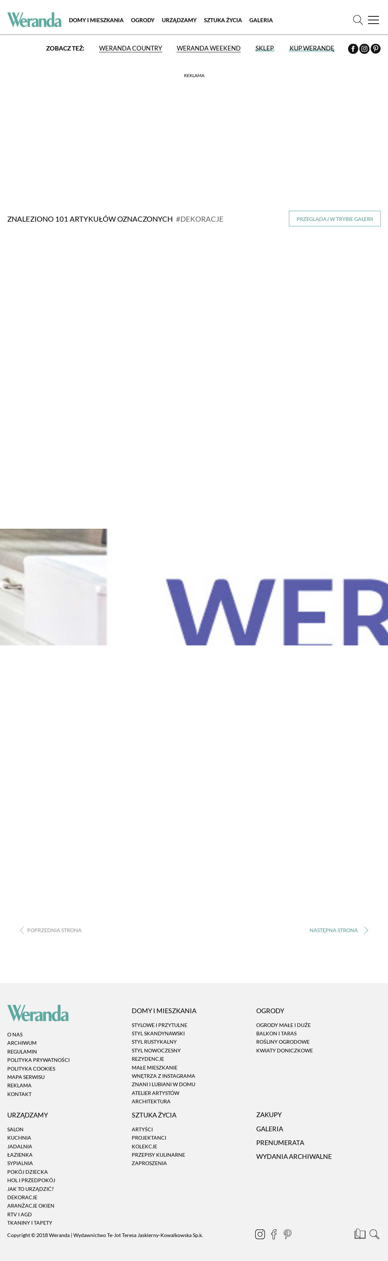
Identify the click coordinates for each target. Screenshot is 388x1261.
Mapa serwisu (26, 1078)
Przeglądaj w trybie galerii (335, 219)
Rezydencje (148, 1060)
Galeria (261, 20)
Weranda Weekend (209, 48)
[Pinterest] (376, 50)
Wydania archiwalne (294, 1158)
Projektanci (149, 1139)
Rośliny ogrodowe (283, 1043)
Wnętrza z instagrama (163, 1077)
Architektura (151, 1103)
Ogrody (143, 20)
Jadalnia (19, 1148)
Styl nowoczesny (156, 1052)
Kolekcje (144, 1148)
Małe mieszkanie (154, 1069)
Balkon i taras (276, 1035)
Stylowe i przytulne (159, 1026)
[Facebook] (353, 50)
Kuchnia (19, 1139)
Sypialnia (20, 1164)
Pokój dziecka (27, 1173)
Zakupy (269, 1116)
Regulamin (22, 1053)
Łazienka (20, 1156)
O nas (15, 1036)
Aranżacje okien (30, 1207)
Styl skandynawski (158, 1035)
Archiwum (22, 1044)
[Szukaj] (358, 19)
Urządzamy (179, 20)
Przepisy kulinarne (158, 1156)
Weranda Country (130, 48)
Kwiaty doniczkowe (284, 1052)
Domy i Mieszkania (96, 20)
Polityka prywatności (38, 1061)
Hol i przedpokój (31, 1182)
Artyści (142, 1131)
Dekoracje (22, 1199)
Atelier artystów (155, 1094)
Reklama (19, 1087)
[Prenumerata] (360, 1236)
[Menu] (373, 20)
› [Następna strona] (337, 931)
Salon (15, 1131)
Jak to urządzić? (30, 1190)
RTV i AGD (19, 1216)
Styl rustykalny (154, 1043)
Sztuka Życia (223, 20)
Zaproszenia (149, 1164)
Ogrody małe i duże (283, 1026)
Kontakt (19, 1095)
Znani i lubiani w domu (163, 1086)
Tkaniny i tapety (29, 1224)
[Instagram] (365, 50)
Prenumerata (280, 1144)
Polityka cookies (31, 1070)
